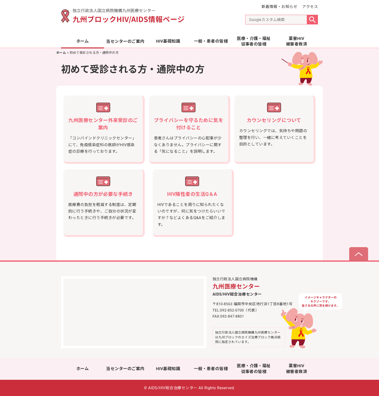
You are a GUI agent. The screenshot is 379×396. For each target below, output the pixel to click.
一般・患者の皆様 (211, 41)
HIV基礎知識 (168, 41)
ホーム (82, 41)
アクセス (310, 6)
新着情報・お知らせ (279, 6)
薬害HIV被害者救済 (296, 41)
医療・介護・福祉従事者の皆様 (254, 41)
